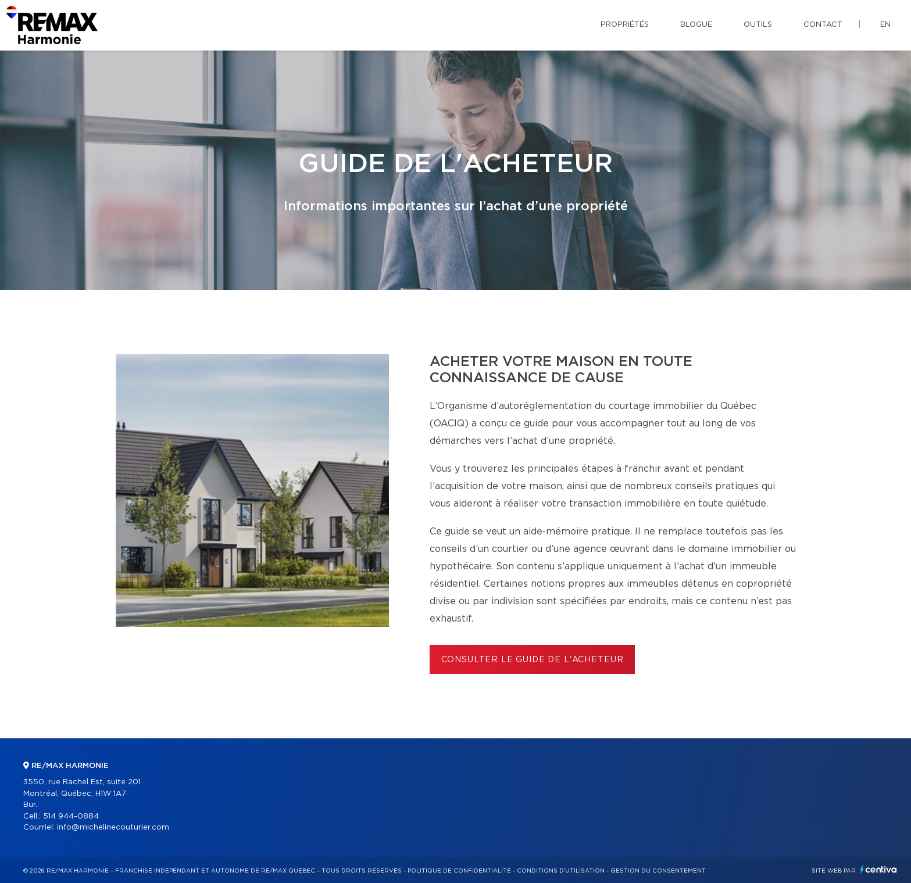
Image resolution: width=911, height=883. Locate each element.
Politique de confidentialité (459, 871)
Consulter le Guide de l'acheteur (532, 660)
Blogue (696, 24)
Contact (822, 24)
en (885, 24)
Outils (758, 24)
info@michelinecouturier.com (113, 827)
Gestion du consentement (658, 871)
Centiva (878, 869)
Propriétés (625, 24)
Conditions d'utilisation (561, 871)
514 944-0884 (71, 816)
